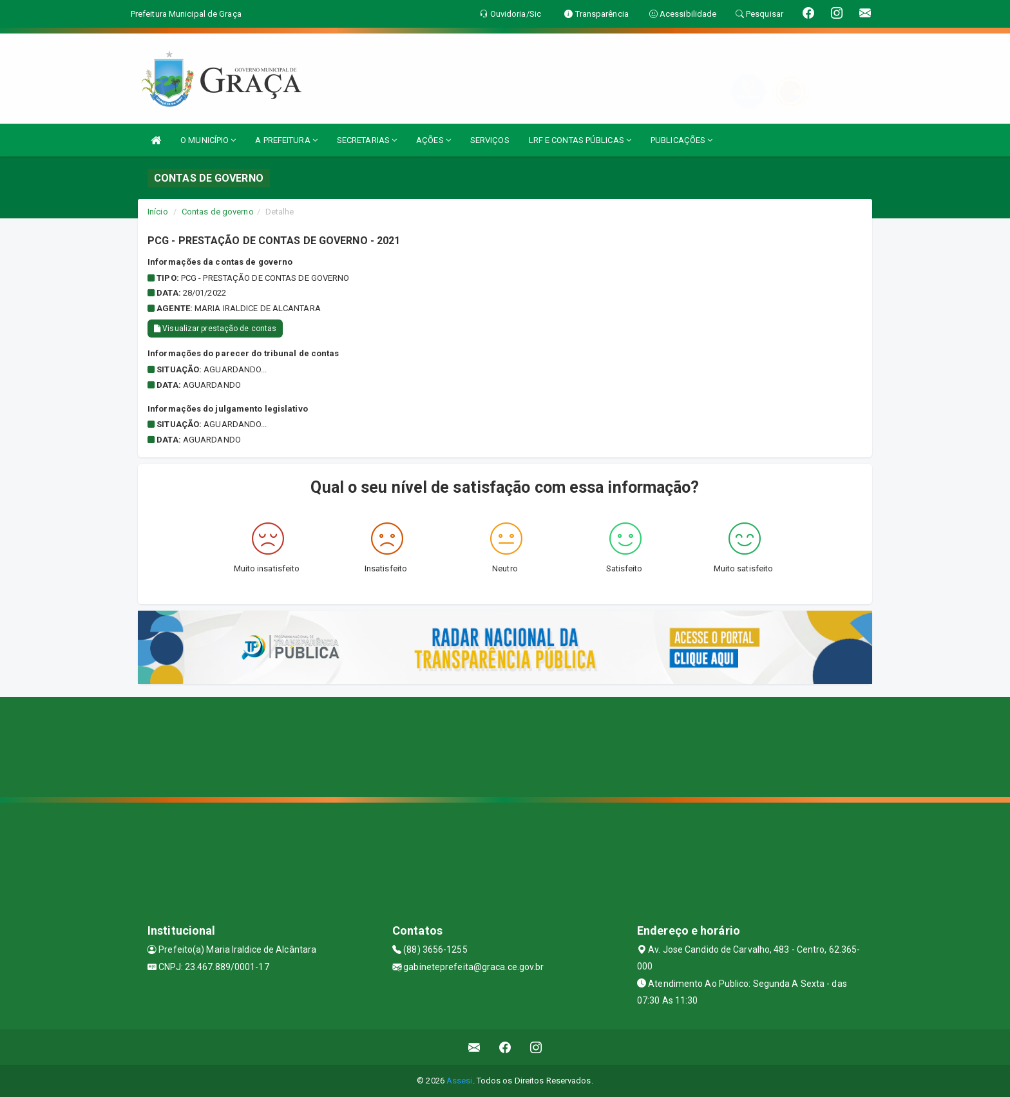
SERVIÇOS (490, 140)
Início (158, 211)
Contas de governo (218, 211)
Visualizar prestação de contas (215, 328)
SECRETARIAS (367, 140)
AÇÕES (433, 140)
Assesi (459, 1080)
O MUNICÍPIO (208, 140)
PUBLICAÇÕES (681, 140)
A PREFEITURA (286, 140)
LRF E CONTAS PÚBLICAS (580, 140)
